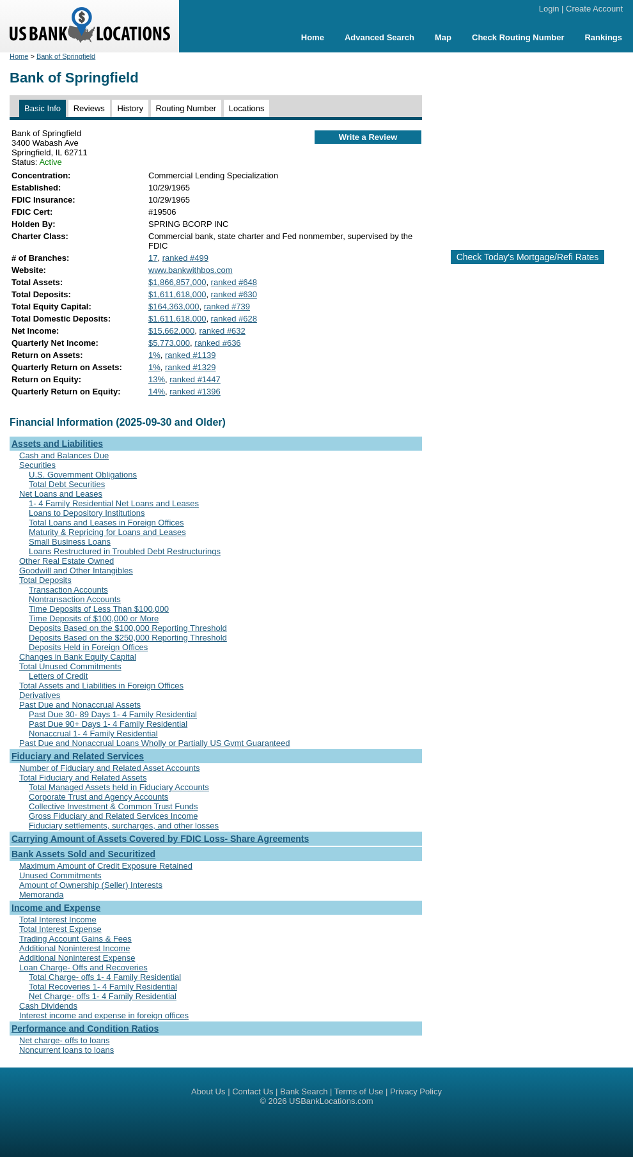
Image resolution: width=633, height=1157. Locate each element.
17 (152, 258)
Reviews (89, 108)
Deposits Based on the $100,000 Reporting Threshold (128, 628)
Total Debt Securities (67, 484)
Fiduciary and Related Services (78, 756)
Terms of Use (359, 1091)
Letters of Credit (58, 676)
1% (154, 355)
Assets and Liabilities (57, 444)
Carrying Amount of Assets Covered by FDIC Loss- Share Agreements (160, 839)
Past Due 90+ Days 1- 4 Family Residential (108, 724)
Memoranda (41, 894)
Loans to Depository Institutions (87, 513)
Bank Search (303, 1091)
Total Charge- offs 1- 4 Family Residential (105, 977)
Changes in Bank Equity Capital (77, 657)
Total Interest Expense (60, 929)
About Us (208, 1091)
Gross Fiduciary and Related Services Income (113, 816)
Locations (247, 108)
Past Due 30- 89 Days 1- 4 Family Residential (113, 714)
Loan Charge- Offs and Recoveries (83, 967)
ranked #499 (185, 258)
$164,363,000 (173, 306)
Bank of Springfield (65, 56)
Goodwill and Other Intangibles (76, 570)
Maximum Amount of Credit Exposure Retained (105, 866)
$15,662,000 (171, 331)
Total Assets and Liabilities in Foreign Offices (101, 685)
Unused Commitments (60, 875)
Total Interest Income (58, 919)
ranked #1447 (195, 379)
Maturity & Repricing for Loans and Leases (107, 532)
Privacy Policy (416, 1091)
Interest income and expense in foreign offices (104, 1015)
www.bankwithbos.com (190, 270)
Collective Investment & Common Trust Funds (113, 806)
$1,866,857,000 (177, 282)
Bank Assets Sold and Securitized (83, 854)
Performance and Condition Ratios (85, 1028)
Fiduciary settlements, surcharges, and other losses (124, 825)
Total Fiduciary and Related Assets (82, 777)
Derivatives (39, 695)
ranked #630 (234, 294)
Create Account (594, 8)
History (130, 108)
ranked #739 (227, 306)
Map (443, 37)
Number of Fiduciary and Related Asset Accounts (109, 768)
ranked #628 (234, 318)
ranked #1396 (195, 391)
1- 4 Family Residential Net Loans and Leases (114, 503)
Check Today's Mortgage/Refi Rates (528, 257)
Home (312, 37)
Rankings (603, 37)
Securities (37, 465)
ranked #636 (217, 343)
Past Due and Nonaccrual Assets (80, 705)
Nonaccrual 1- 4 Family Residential (93, 733)
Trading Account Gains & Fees (75, 938)
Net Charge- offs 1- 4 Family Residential (102, 996)
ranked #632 (222, 331)
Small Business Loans (70, 542)
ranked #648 (234, 282)
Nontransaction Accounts (75, 599)
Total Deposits (45, 580)
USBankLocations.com (331, 1101)
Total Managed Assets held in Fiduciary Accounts (119, 787)
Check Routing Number (518, 37)
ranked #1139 (190, 355)
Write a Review (368, 137)
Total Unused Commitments (70, 666)
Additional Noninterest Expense (77, 958)
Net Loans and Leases (60, 494)
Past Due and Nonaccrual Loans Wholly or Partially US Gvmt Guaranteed (154, 743)
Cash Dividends (48, 1006)
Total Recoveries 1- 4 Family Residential (103, 986)
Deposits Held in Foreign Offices (88, 647)
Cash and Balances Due (64, 455)
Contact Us (252, 1091)
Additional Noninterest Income (74, 948)
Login (549, 8)
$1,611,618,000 (177, 294)
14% (156, 391)
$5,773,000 (169, 343)
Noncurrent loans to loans (66, 1050)
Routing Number (186, 108)
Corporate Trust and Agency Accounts (98, 797)
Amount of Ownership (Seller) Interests (90, 885)
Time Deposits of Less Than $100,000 (99, 609)
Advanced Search (379, 37)
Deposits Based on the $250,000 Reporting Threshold (128, 637)
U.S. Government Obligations (83, 474)
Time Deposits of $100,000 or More (94, 618)
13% (156, 379)
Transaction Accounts (68, 589)
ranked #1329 (190, 367)
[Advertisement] (527, 146)
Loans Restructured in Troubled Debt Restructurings (125, 551)
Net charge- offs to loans (64, 1040)
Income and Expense (56, 908)
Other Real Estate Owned (66, 561)
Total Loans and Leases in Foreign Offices (106, 522)
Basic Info (42, 108)
